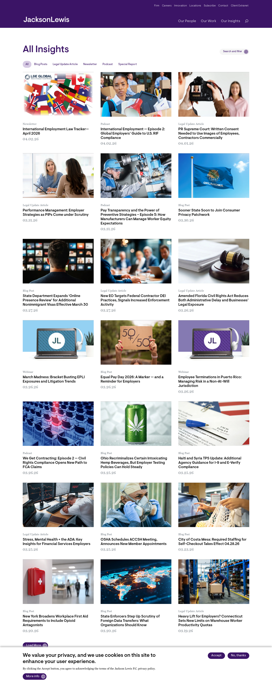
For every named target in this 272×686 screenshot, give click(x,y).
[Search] (244, 21)
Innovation (180, 6)
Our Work (208, 21)
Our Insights (230, 21)
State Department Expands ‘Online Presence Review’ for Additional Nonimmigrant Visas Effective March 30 (55, 300)
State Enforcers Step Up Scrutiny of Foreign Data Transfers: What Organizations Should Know (130, 621)
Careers (167, 6)
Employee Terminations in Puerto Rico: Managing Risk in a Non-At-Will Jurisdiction (210, 381)
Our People (187, 21)
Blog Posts (40, 64)
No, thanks (238, 655)
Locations (195, 6)
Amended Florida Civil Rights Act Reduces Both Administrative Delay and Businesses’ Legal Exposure (213, 300)
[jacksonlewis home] (46, 18)
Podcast (108, 64)
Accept (216, 655)
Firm (156, 6)
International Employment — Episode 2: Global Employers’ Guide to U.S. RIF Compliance (133, 133)
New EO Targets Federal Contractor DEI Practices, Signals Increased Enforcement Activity (135, 300)
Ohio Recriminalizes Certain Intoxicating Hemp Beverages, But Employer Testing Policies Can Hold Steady (134, 463)
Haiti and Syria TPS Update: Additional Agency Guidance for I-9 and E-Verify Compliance (209, 463)
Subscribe (210, 6)
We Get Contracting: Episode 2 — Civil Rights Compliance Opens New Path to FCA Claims (55, 463)
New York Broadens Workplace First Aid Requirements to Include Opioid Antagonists (55, 621)
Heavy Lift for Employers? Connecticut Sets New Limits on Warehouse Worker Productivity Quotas (210, 621)
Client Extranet (240, 6)
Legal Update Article (65, 64)
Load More (33, 645)
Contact (223, 6)
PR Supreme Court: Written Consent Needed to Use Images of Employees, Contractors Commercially (208, 133)
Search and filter (232, 51)
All (27, 64)
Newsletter (90, 64)
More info (32, 676)
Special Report (127, 64)
